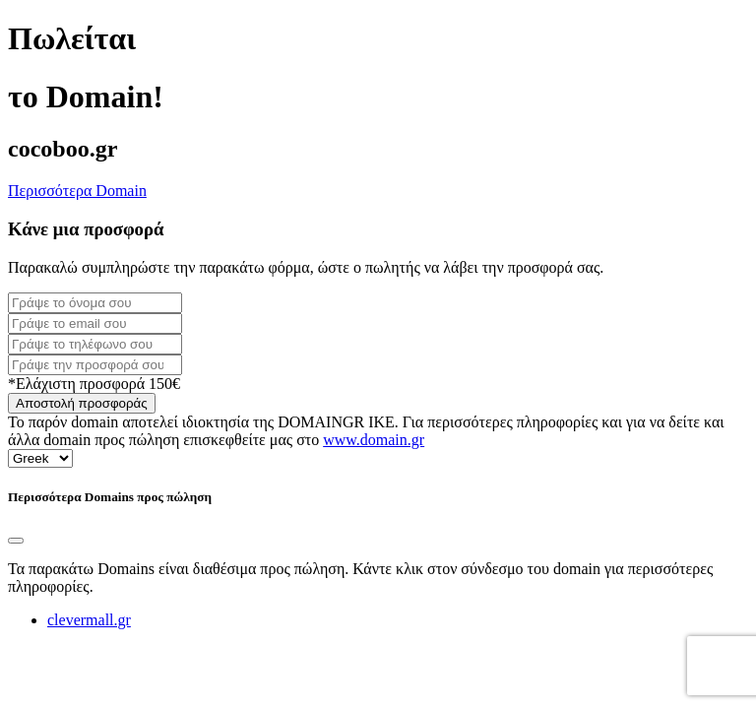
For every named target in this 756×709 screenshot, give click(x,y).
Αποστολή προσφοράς (82, 403)
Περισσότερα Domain (77, 190)
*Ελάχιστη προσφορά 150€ (94, 383)
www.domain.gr (373, 439)
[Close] (16, 541)
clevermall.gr (89, 620)
